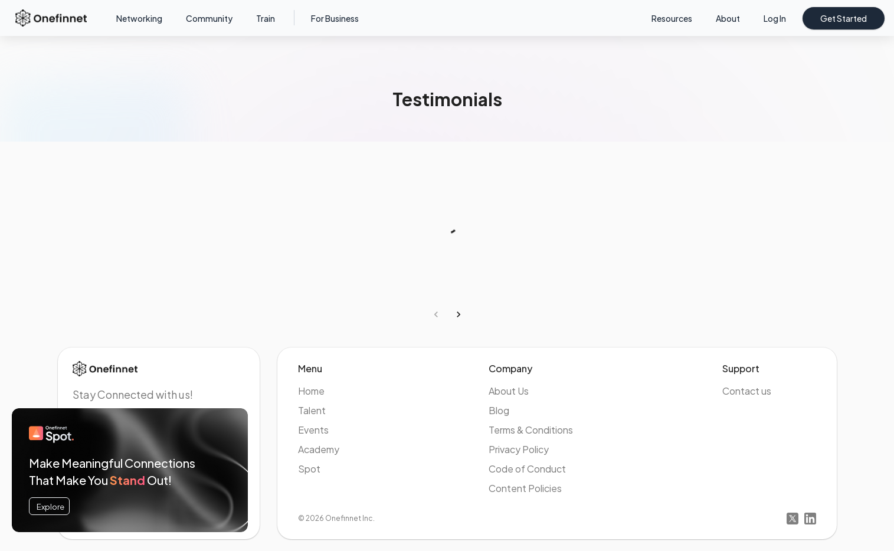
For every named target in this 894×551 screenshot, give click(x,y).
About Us (509, 391)
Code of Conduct (527, 469)
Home (311, 391)
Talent (312, 410)
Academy (318, 449)
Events (313, 430)
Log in (775, 18)
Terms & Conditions (531, 430)
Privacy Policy (519, 449)
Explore (50, 506)
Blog (499, 410)
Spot (309, 469)
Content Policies (525, 488)
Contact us (746, 391)
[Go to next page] (458, 314)
